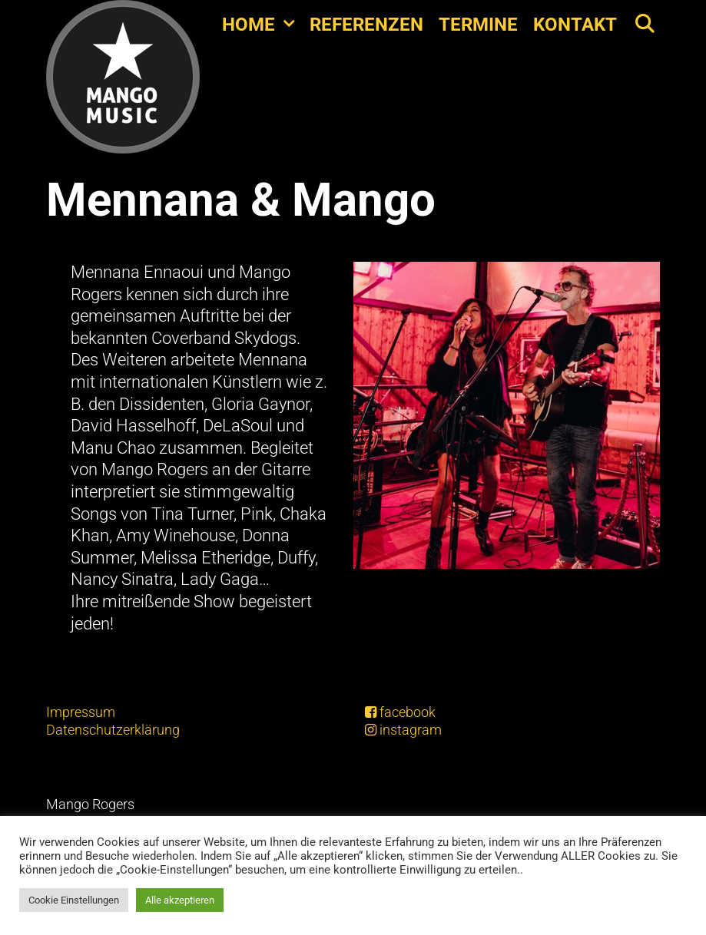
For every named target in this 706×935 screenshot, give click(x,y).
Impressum (80, 712)
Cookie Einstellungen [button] (73, 900)
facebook (400, 712)
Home (262, 25)
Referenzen (366, 24)
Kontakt (575, 24)
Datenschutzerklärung (113, 730)
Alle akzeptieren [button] (179, 900)
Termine (478, 24)
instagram (403, 730)
